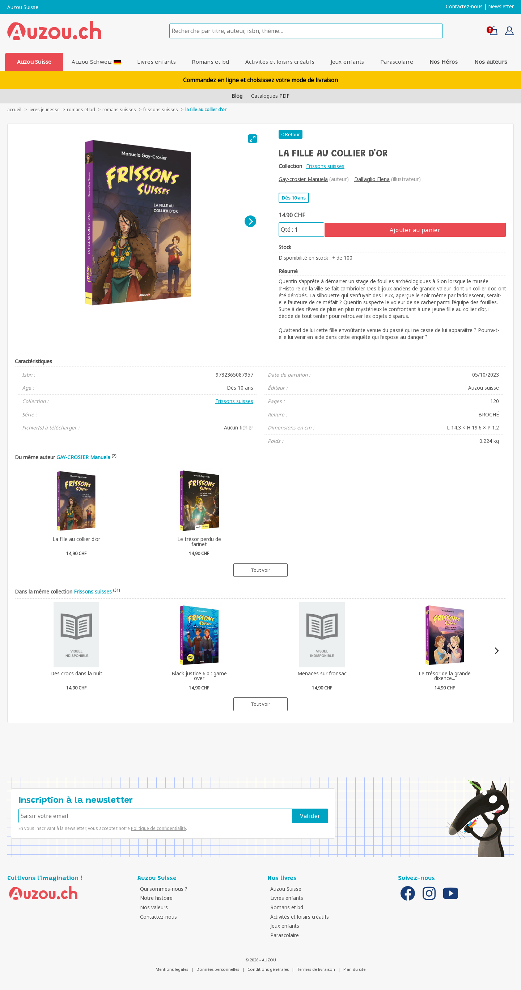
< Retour (290, 134)
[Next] (250, 221)
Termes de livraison (316, 969)
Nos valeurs (153, 907)
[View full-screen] (252, 138)
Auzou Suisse (22, 7)
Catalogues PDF (270, 95)
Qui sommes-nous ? (163, 888)
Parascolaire (397, 61)
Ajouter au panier (415, 230)
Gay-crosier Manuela (303, 179)
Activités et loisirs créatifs (279, 61)
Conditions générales (268, 969)
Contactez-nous (464, 6)
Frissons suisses (160, 109)
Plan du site (354, 969)
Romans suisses (119, 109)
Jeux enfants (348, 61)
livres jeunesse (44, 109)
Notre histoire (155, 897)
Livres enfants (156, 61)
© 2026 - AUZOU (260, 959)
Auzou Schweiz (96, 61)
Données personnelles (217, 969)
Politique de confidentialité (158, 828)
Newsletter (501, 6)
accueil (14, 109)
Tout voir (260, 570)
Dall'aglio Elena (372, 179)
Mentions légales (172, 969)
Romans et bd (210, 61)
